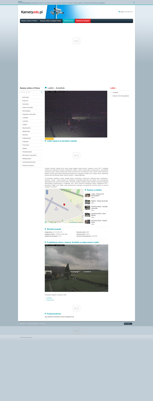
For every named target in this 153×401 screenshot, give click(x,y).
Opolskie (25, 135)
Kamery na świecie (28, 165)
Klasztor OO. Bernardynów (121, 96)
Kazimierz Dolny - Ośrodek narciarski (99, 207)
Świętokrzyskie (27, 152)
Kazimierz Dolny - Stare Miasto (98, 214)
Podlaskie (25, 141)
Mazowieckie (26, 128)
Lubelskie (25, 118)
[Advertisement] (76, 71)
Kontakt (42, 323)
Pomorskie (25, 145)
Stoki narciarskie (27, 107)
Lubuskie (25, 121)
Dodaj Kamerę (68, 21)
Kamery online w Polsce (29, 21)
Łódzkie (24, 124)
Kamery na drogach (82, 21)
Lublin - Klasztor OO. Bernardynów (97, 195)
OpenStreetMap (73, 222)
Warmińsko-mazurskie (29, 155)
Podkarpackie (26, 138)
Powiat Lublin (50, 300)
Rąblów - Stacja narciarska (99, 201)
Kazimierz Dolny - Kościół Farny (99, 221)
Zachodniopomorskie (28, 162)
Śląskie (24, 148)
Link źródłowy (49, 138)
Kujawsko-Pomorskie (29, 114)
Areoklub (115, 92)
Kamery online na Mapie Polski (50, 21)
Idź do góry (127, 323)
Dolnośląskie (26, 111)
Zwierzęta (25, 104)
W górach (25, 101)
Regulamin (23, 323)
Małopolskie (26, 131)
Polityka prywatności (33, 323)
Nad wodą (25, 97)
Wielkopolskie (26, 159)
